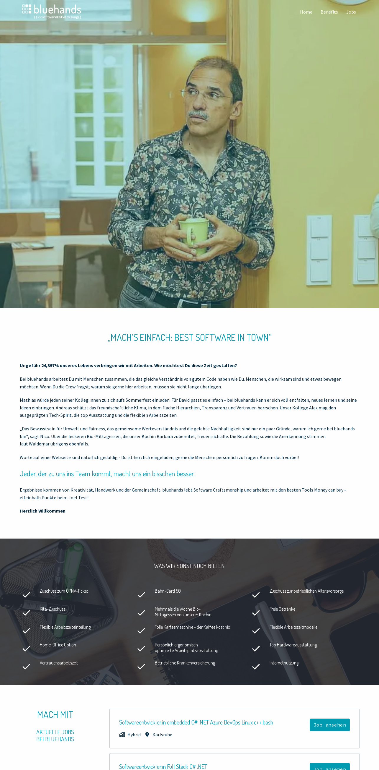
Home (306, 12)
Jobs (351, 12)
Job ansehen (330, 725)
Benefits (329, 12)
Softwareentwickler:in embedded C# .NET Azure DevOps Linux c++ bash (196, 722)
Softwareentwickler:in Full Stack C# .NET (163, 766)
